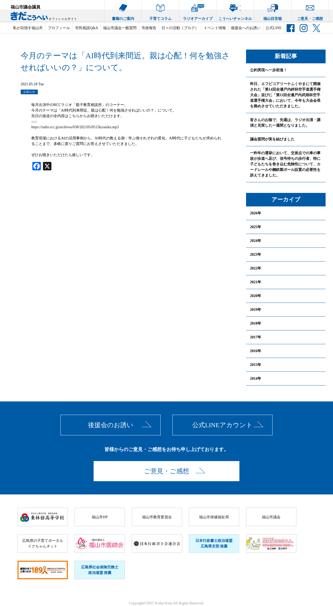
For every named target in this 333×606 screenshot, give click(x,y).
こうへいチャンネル (235, 10)
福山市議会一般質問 (120, 28)
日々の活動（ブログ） (180, 28)
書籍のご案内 (123, 10)
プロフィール (59, 28)
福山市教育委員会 (157, 517)
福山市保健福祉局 (214, 517)
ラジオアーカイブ (198, 10)
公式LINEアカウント (222, 425)
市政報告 (149, 28)
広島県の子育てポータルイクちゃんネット (42, 543)
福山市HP (100, 517)
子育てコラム (160, 10)
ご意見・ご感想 (310, 10)
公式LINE (274, 28)
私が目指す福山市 (28, 28)
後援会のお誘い (110, 425)
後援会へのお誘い (246, 28)
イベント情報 (215, 28)
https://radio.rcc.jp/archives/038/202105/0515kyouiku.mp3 (75, 127)
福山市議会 (271, 517)
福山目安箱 (272, 10)
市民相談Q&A (86, 28)
